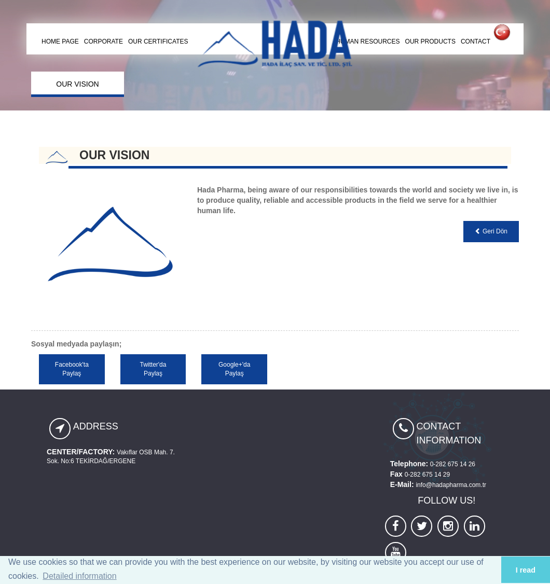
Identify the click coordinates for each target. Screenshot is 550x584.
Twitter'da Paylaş (153, 369)
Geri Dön (491, 231)
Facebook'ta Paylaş (72, 369)
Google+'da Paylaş (234, 369)
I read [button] (525, 570)
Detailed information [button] (79, 576)
